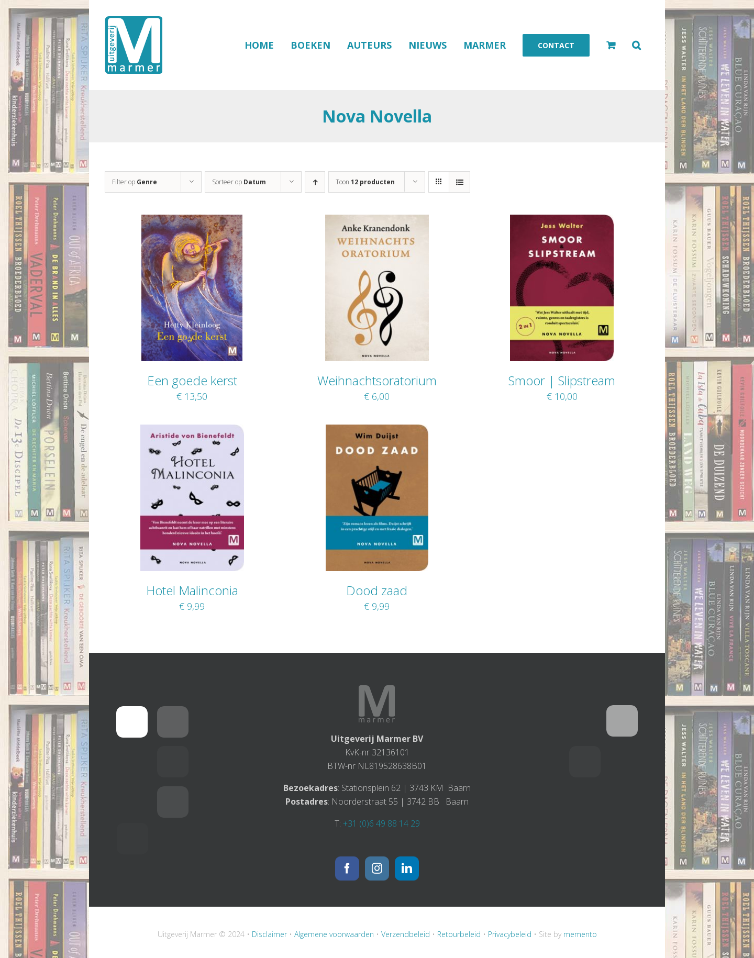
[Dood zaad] (377, 431)
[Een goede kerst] (191, 221)
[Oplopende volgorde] (315, 182)
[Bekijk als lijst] (459, 182)
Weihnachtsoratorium (377, 380)
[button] (636, 45)
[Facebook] (347, 868)
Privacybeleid (509, 934)
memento (580, 934)
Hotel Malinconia (192, 590)
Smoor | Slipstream (561, 380)
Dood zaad (376, 590)
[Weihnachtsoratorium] (377, 221)
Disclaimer (269, 934)
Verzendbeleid (405, 934)
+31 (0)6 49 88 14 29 (381, 823)
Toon (365, 181)
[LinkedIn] (407, 868)
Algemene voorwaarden (334, 934)
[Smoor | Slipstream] (562, 221)
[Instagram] (377, 868)
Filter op (134, 181)
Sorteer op (239, 181)
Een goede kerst (192, 380)
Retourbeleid (459, 934)
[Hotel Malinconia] (192, 431)
